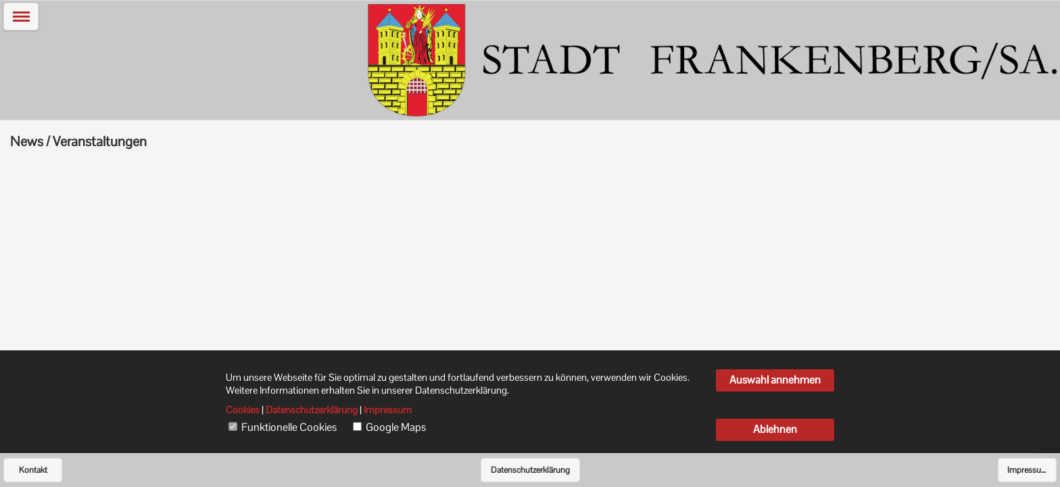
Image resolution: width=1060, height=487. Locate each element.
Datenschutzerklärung (530, 470)
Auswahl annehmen (775, 380)
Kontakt (33, 470)
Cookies (243, 410)
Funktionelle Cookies (289, 427)
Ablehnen (775, 429)
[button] (21, 16)
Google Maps (396, 427)
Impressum (1028, 470)
